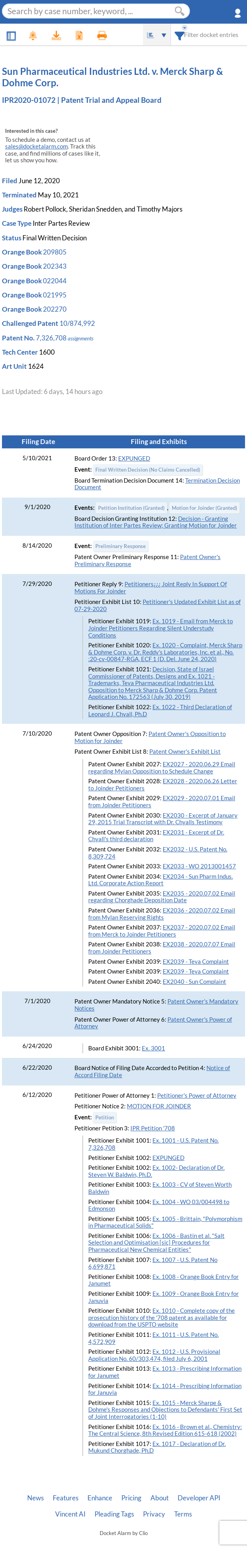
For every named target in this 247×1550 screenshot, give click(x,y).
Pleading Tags (114, 1514)
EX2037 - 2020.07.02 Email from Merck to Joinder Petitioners (161, 931)
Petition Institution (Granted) (131, 508)
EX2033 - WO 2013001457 (199, 866)
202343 (55, 266)
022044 (55, 281)
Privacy (154, 1514)
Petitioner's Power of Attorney (196, 1095)
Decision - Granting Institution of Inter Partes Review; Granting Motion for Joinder (155, 522)
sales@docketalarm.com (36, 146)
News (35, 1498)
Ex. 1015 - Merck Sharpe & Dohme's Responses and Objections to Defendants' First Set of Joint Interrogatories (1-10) (165, 1409)
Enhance (99, 1498)
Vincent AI (70, 1514)
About (159, 1498)
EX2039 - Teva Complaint (196, 961)
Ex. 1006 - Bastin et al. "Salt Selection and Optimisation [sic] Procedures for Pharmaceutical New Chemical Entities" (156, 1242)
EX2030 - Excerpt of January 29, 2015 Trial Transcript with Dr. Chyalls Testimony (163, 819)
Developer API (199, 1498)
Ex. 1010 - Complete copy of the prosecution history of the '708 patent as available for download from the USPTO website (161, 1317)
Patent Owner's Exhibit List (185, 751)
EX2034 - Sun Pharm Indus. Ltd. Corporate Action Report (160, 880)
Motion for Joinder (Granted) (204, 508)
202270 (55, 309)
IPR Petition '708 (152, 1128)
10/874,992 (77, 323)
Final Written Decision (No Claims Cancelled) (147, 469)
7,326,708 (51, 338)
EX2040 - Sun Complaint (194, 981)
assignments (80, 338)
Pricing (131, 1498)
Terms (183, 1514)
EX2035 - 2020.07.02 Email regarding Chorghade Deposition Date (161, 897)
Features (65, 1498)
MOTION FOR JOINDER (159, 1106)
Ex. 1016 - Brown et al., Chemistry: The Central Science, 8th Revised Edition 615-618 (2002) (165, 1430)
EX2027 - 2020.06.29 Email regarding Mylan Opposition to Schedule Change (161, 768)
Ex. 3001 (153, 1048)
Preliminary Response (120, 546)
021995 (55, 295)
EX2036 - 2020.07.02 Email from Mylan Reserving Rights (161, 914)
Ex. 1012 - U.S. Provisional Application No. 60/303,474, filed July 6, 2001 (154, 1355)
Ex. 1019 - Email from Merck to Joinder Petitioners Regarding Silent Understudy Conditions (160, 628)
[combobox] (180, 34)
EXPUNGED (134, 458)
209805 (55, 252)
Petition (104, 1117)
